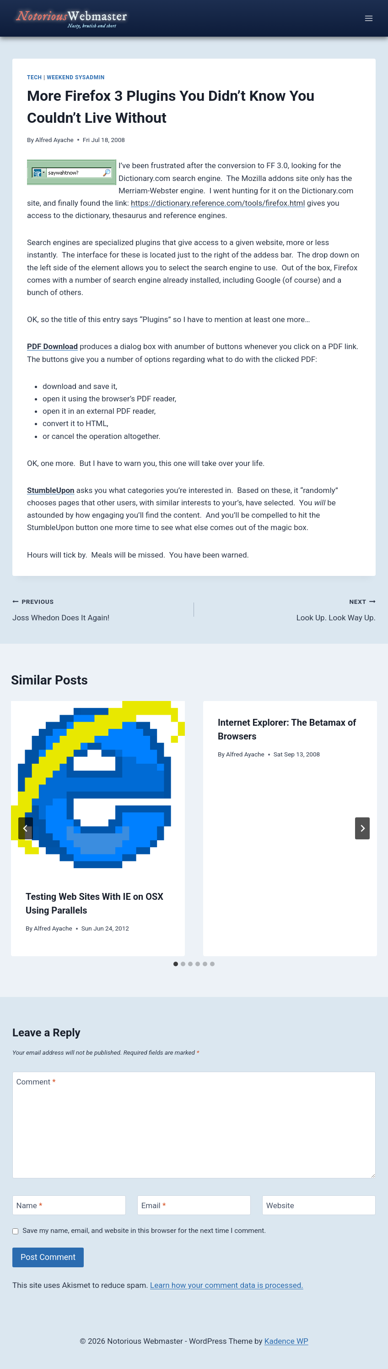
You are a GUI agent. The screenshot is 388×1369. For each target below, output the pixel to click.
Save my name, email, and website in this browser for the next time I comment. (144, 1231)
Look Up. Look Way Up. (289, 608)
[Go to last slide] (25, 828)
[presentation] (98, 788)
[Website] (319, 1205)
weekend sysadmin (76, 77)
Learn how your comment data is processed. (226, 1285)
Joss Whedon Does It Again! (99, 608)
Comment (36, 1081)
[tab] (175, 964)
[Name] (69, 1205)
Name (29, 1205)
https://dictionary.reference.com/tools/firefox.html (218, 203)
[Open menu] (368, 18)
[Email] (194, 1205)
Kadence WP (286, 1341)
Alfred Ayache (54, 139)
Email (153, 1205)
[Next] (362, 828)
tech (34, 77)
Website (280, 1205)
